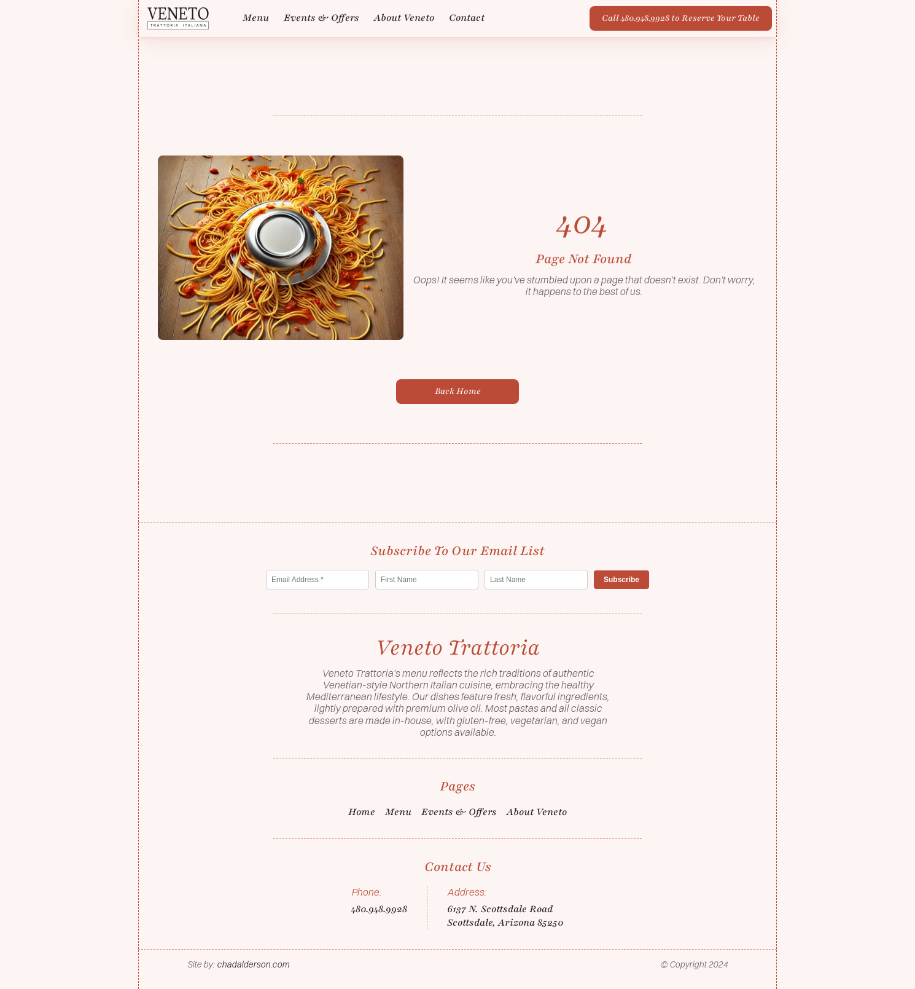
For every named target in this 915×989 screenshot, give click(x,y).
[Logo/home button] (178, 17)
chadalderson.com (253, 964)
